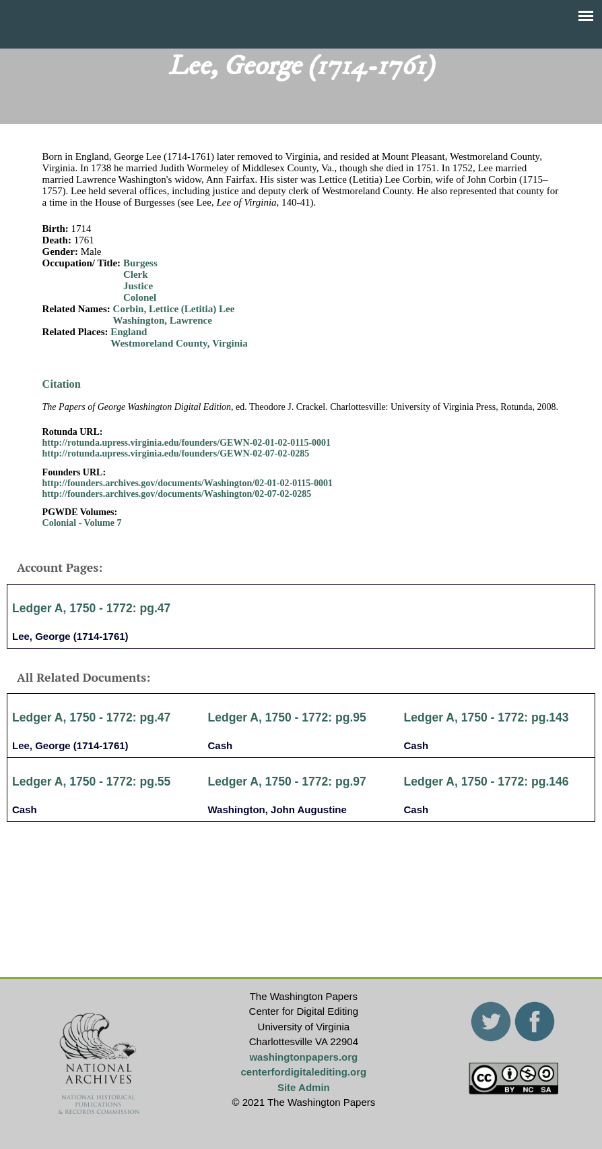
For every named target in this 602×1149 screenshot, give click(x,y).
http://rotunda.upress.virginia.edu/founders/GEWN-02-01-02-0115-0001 (186, 443)
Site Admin (303, 1087)
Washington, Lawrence (162, 320)
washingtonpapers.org (303, 1057)
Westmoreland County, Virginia (179, 343)
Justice (138, 286)
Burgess (140, 263)
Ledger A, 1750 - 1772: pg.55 (91, 781)
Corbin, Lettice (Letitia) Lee (174, 308)
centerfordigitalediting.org (303, 1072)
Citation (61, 384)
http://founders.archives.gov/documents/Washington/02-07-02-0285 (177, 494)
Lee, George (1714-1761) (70, 636)
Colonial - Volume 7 (82, 523)
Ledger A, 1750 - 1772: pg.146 (486, 781)
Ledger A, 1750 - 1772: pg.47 (91, 608)
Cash (220, 745)
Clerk (135, 274)
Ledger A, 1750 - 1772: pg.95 (287, 717)
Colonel (139, 297)
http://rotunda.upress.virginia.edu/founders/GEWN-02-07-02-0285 (176, 453)
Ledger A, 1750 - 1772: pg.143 (486, 717)
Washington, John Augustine (277, 809)
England (128, 331)
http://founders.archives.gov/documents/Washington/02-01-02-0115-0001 (187, 483)
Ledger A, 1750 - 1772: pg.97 (287, 781)
